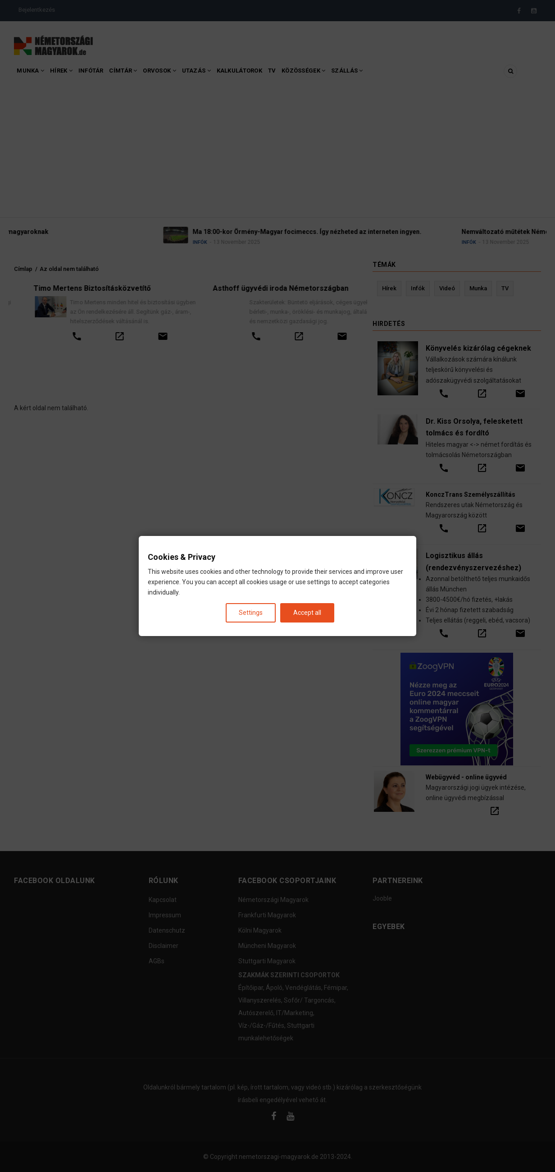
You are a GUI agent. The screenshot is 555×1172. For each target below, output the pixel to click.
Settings (251, 612)
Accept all (307, 612)
